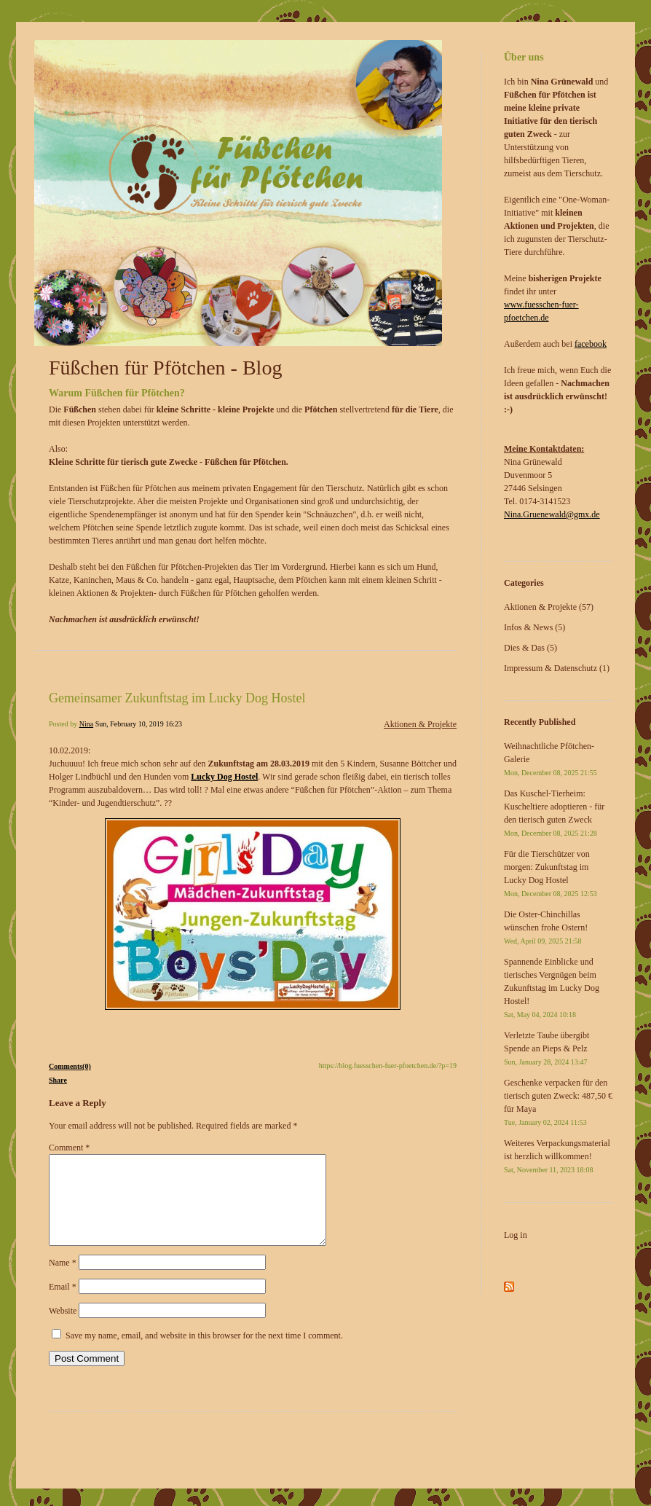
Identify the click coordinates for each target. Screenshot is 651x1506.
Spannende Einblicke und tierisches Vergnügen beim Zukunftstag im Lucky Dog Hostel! (551, 988)
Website (62, 1328)
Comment (69, 1147)
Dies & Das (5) (530, 648)
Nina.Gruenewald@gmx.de (552, 514)
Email (62, 1304)
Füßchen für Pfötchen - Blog (165, 367)
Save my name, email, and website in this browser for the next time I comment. (204, 1353)
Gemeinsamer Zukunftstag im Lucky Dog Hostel (177, 698)
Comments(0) (70, 1066)
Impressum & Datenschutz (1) (556, 668)
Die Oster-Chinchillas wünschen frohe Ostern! (546, 927)
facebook (591, 344)
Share (58, 1080)
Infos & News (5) (534, 627)
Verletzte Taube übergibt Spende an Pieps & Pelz (546, 1048)
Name (62, 1280)
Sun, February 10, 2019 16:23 (138, 724)
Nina (86, 724)
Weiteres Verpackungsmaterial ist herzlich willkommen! (557, 1156)
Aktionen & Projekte (420, 724)
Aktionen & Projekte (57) (548, 607)
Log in (515, 1235)
